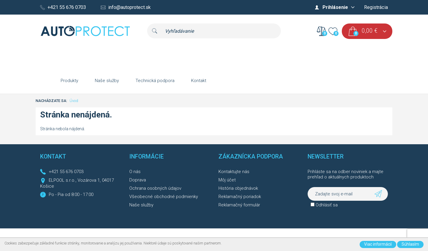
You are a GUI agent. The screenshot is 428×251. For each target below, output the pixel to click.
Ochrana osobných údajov (155, 188)
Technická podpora (155, 80)
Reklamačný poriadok (239, 196)
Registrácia (376, 7)
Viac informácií (378, 244)
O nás (135, 171)
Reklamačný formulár (239, 205)
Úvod (74, 100)
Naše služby (107, 80)
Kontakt (198, 80)
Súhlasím (410, 244)
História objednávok (238, 188)
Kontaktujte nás (233, 171)
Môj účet (227, 180)
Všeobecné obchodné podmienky (163, 196)
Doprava (137, 180)
